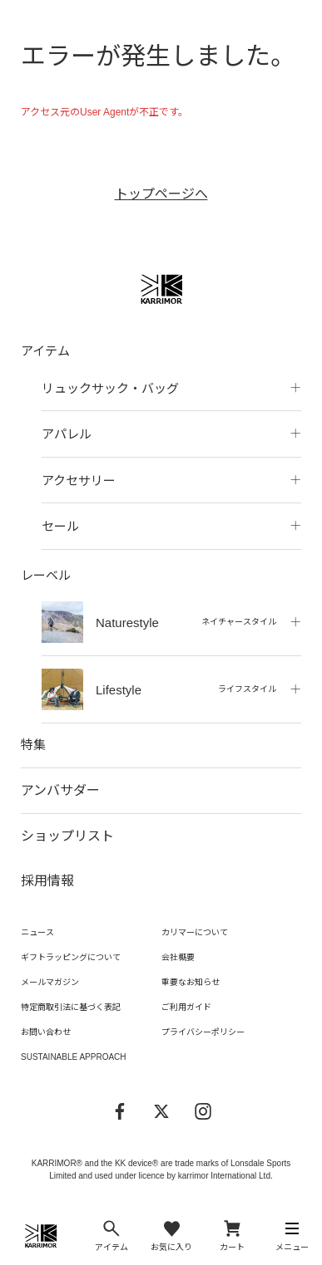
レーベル (46, 575)
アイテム (45, 351)
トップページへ (161, 194)
